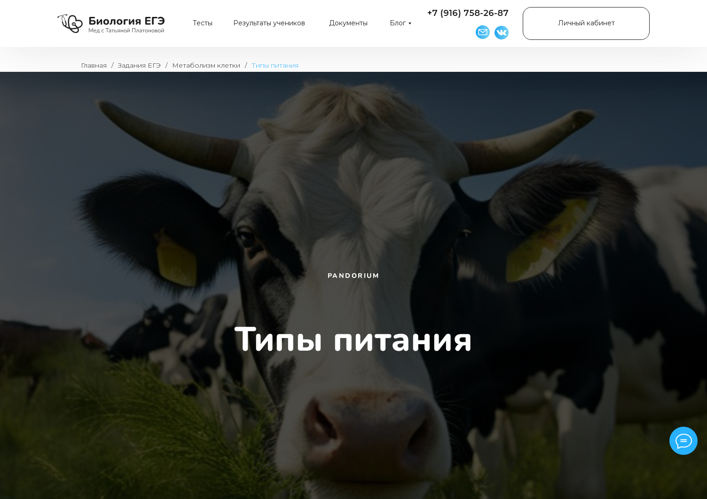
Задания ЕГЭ (139, 65)
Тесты (202, 23)
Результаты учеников (269, 23)
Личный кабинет (586, 23)
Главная (94, 65)
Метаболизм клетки (206, 65)
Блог (398, 23)
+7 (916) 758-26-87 (468, 13)
